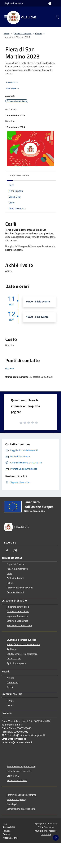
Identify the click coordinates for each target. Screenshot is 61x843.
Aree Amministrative (17, 569)
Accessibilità (9, 827)
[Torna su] (56, 838)
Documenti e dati (15, 592)
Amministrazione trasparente (21, 794)
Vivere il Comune (22, 33)
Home (6, 33)
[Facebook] (7, 550)
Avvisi (10, 687)
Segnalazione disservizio (19, 771)
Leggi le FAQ (13, 775)
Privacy (6, 830)
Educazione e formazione (19, 625)
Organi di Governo (16, 564)
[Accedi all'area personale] (49, 3)
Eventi (38, 33)
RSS (5, 823)
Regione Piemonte (13, 3)
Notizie (10, 677)
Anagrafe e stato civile (18, 606)
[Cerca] (57, 17)
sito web (9, 368)
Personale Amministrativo (20, 587)
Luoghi (10, 700)
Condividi (12, 82)
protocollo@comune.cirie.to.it (17, 742)
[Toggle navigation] (6, 16)
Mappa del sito (10, 837)
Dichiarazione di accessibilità (21, 809)
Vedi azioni (13, 88)
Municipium (41, 830)
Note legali (12, 804)
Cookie (6, 834)
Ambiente (12, 649)
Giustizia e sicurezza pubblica (21, 639)
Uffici (9, 573)
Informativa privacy (16, 799)
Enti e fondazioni (15, 578)
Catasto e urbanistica (17, 621)
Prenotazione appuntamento (21, 766)
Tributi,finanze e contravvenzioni (23, 644)
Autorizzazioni (14, 658)
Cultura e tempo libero (18, 611)
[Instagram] (15, 550)
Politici (10, 583)
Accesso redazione (49, 832)
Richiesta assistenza (17, 780)
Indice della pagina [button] (19, 175)
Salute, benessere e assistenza (22, 654)
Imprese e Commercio (17, 616)
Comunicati (12, 682)
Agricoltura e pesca (16, 663)
